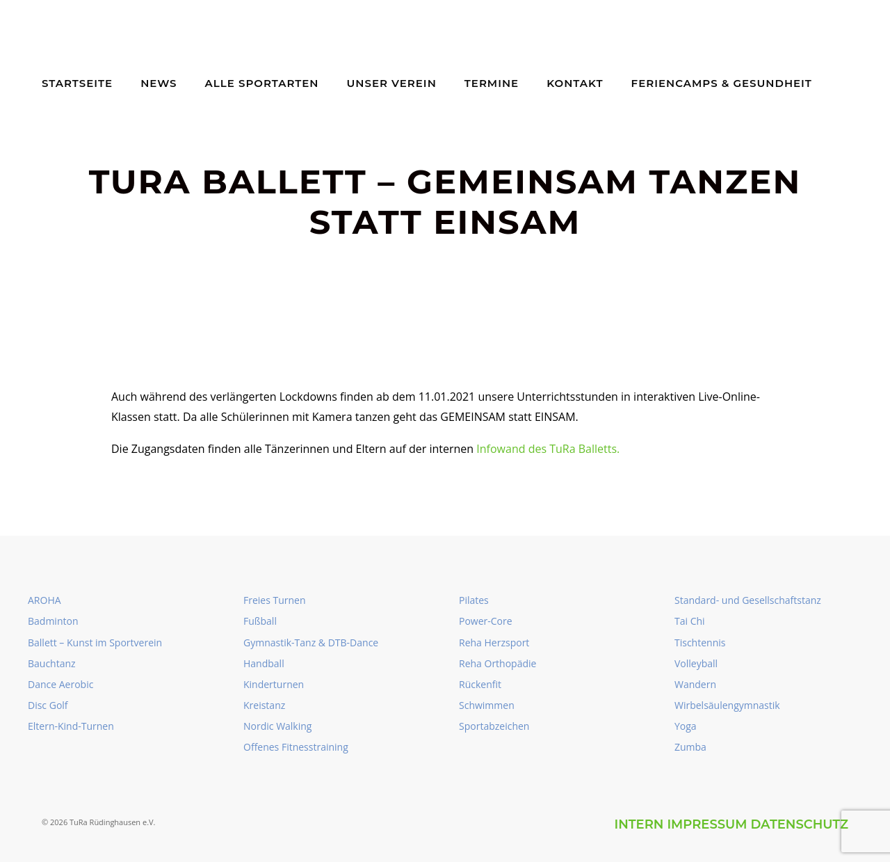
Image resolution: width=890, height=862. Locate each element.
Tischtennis (699, 642)
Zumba (690, 746)
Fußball (260, 621)
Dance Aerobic (60, 684)
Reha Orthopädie (497, 663)
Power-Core (485, 621)
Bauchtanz (52, 663)
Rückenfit (480, 684)
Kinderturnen (273, 684)
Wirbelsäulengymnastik (727, 705)
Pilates (474, 600)
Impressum (707, 824)
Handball (263, 663)
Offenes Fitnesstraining (295, 746)
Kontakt (575, 83)
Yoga (685, 726)
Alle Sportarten (262, 83)
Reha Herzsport (494, 642)
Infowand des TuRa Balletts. (548, 448)
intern (638, 824)
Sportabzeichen (494, 726)
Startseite (77, 83)
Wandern (695, 684)
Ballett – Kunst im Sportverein (95, 642)
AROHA (44, 600)
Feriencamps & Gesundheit (721, 83)
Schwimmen (487, 705)
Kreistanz (264, 705)
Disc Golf (48, 705)
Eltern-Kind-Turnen (71, 726)
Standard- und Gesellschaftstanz (747, 600)
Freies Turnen (274, 600)
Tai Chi (689, 621)
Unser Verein (392, 83)
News (158, 83)
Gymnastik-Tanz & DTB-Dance (310, 642)
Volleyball (696, 663)
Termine (491, 83)
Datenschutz (799, 824)
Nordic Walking (277, 726)
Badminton (53, 621)
